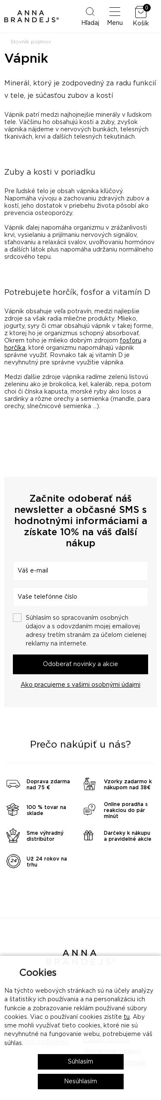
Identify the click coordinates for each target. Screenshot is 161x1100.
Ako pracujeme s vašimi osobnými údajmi (80, 685)
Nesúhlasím (80, 1082)
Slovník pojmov (30, 41)
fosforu (130, 341)
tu (127, 1017)
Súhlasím (80, 1062)
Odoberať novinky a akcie (80, 664)
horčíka (14, 348)
